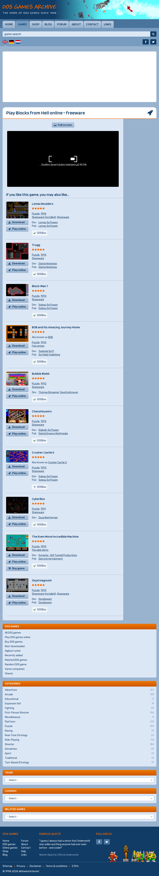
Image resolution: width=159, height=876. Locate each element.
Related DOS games (16, 659)
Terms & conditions (56, 866)
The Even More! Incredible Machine (55, 536)
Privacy (21, 866)
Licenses (10, 790)
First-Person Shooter (79, 712)
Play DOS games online (17, 637)
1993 (43, 421)
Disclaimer (35, 866)
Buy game (18, 568)
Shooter (79, 744)
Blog (48, 24)
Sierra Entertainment (51, 558)
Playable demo (40, 550)
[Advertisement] (79, 76)
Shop (35, 24)
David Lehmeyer (69, 392)
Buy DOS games (14, 641)
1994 (43, 296)
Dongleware (45, 599)
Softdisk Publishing (49, 354)
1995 (43, 254)
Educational (79, 699)
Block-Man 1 (40, 286)
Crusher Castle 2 (57, 462)
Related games (15, 809)
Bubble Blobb (41, 373)
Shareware (63, 217)
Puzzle (36, 213)
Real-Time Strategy (79, 735)
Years (9, 772)
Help (23, 851)
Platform (79, 722)
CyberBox (38, 499)
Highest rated (12, 650)
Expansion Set (79, 703)
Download (18, 222)
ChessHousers (42, 411)
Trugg (36, 245)
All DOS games (13, 632)
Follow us (104, 834)
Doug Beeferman (48, 517)
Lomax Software (48, 222)
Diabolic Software (49, 430)
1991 (43, 508)
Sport (79, 753)
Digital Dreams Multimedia (53, 433)
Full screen (65, 124)
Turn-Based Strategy (79, 762)
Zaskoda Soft (46, 351)
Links (107, 24)
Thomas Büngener (49, 392)
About (76, 24)
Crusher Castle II (43, 452)
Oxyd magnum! (42, 580)
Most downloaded (15, 646)
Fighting (79, 708)
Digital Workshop (48, 263)
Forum (61, 24)
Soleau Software (48, 304)
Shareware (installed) (44, 217)
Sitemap (7, 866)
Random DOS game (15, 664)
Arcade (79, 694)
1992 (43, 383)
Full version (38, 346)
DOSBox (41, 315)
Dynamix (43, 555)
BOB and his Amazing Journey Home (56, 327)
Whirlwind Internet (29, 871)
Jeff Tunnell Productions (63, 555)
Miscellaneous (79, 717)
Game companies (15, 669)
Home (9, 24)
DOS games (10, 834)
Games (22, 24)
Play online (19, 228)
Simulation (79, 749)
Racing (79, 731)
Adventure (79, 690)
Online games (10, 847)
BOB (50, 337)
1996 (43, 213)
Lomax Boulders (42, 203)
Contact (92, 24)
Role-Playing (79, 740)
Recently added (14, 655)
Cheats (9, 673)
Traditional (79, 758)
